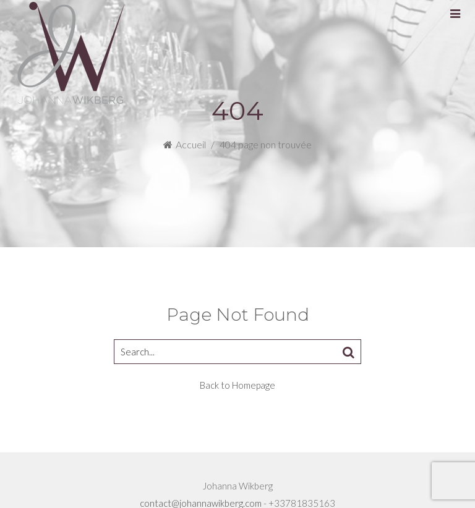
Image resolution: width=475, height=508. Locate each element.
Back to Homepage (237, 385)
